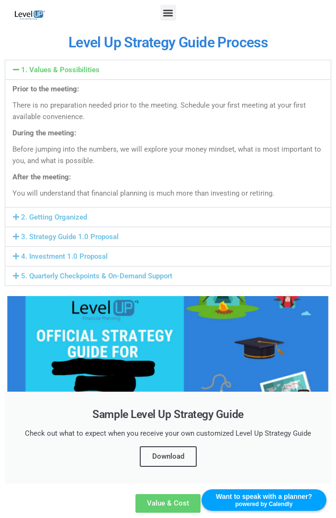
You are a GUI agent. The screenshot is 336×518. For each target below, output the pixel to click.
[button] (168, 13)
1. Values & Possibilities (60, 70)
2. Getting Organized (54, 217)
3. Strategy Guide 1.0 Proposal (70, 236)
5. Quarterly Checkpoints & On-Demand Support (96, 276)
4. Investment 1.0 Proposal (64, 256)
